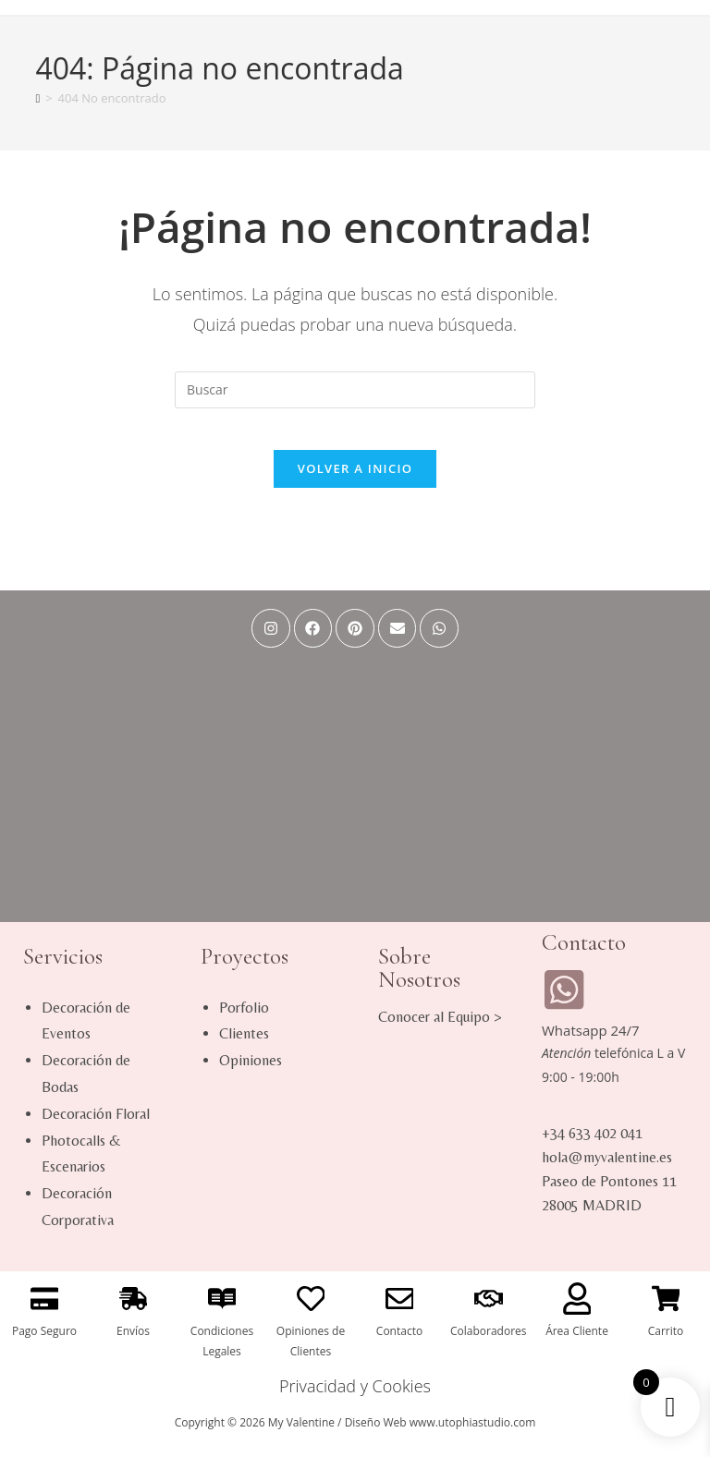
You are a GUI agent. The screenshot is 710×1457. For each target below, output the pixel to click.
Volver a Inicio (355, 483)
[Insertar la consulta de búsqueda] (355, 389)
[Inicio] (37, 98)
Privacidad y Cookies (355, 1401)
